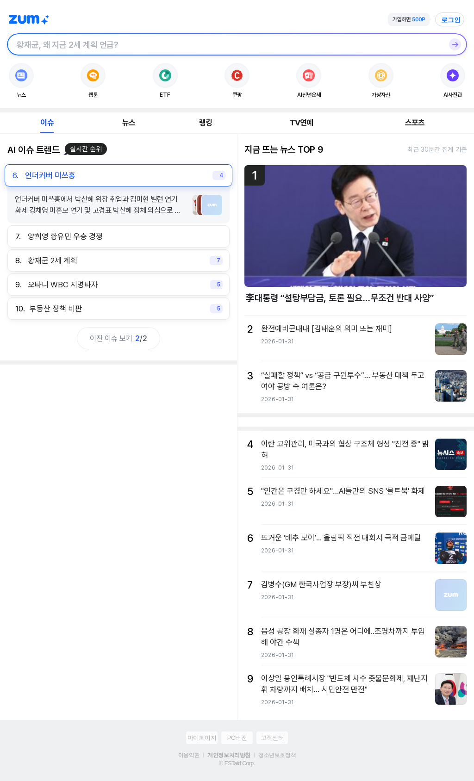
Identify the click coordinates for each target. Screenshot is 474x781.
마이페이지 (202, 737)
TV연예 (301, 122)
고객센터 (272, 737)
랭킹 (205, 122)
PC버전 (237, 737)
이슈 (46, 122)
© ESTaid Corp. (237, 763)
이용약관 (189, 755)
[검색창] (225, 44)
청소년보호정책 (277, 755)
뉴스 (128, 122)
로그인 (451, 20)
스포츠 (415, 122)
